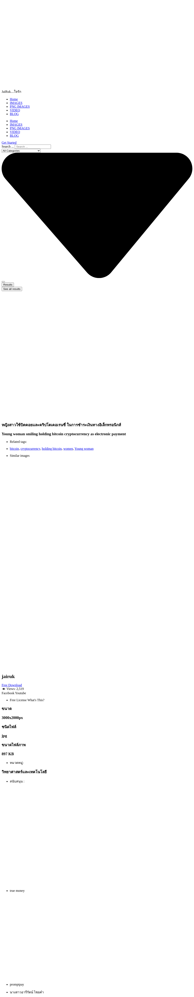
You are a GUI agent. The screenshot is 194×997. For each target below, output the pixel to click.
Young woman (84, 448)
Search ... (8, 146)
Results (7, 284)
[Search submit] (3, 281)
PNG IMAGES (20, 106)
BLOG (14, 114)
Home (14, 99)
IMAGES (16, 103)
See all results (11, 289)
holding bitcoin (52, 448)
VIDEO (15, 110)
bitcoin (14, 448)
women (68, 448)
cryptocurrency (30, 448)
